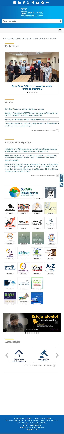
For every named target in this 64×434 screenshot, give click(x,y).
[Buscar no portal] (30, 21)
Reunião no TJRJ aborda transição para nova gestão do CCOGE (27, 119)
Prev (6, 355)
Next (57, 355)
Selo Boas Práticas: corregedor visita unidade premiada (24, 109)
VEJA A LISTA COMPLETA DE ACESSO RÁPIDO (38, 365)
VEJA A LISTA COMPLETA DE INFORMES (43, 176)
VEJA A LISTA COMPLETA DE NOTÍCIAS (43, 130)
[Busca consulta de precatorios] (60, 21)
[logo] (32, 12)
